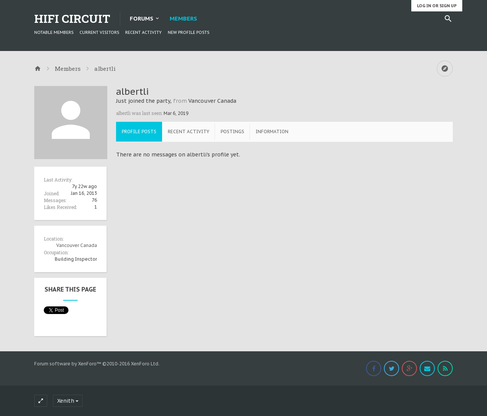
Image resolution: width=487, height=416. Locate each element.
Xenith (65, 400)
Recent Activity (143, 32)
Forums (141, 18)
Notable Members (53, 32)
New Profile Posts (188, 32)
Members (183, 18)
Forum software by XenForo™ (96, 364)
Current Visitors (99, 32)
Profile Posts (139, 131)
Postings (232, 131)
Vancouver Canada (76, 245)
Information (272, 131)
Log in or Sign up (437, 5)
